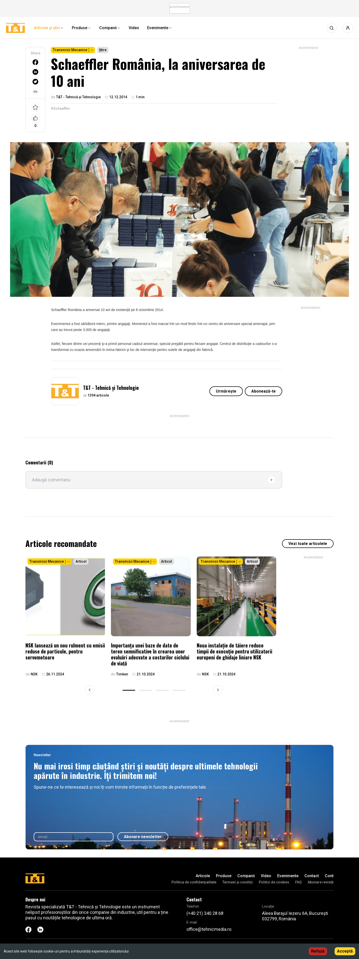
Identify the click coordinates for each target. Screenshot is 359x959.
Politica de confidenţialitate (194, 882)
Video (266, 875)
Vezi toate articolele (307, 543)
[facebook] (35, 62)
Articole (203, 875)
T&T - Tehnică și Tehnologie (111, 387)
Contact (311, 875)
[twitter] (35, 82)
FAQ (298, 882)
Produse (223, 875)
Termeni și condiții (237, 882)
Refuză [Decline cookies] (318, 951)
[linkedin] (35, 72)
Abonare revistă (321, 882)
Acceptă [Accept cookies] (345, 951)
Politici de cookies (274, 882)
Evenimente (287, 875)
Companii (246, 875)
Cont (329, 875)
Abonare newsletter (143, 836)
